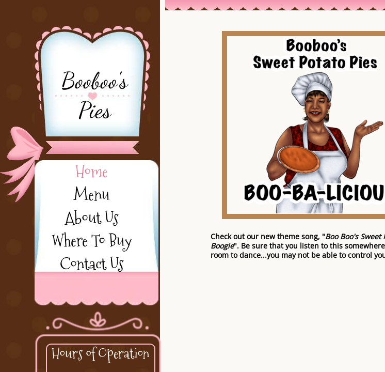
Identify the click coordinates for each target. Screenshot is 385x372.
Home (91, 171)
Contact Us (91, 264)
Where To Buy (92, 240)
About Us (91, 218)
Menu (91, 194)
